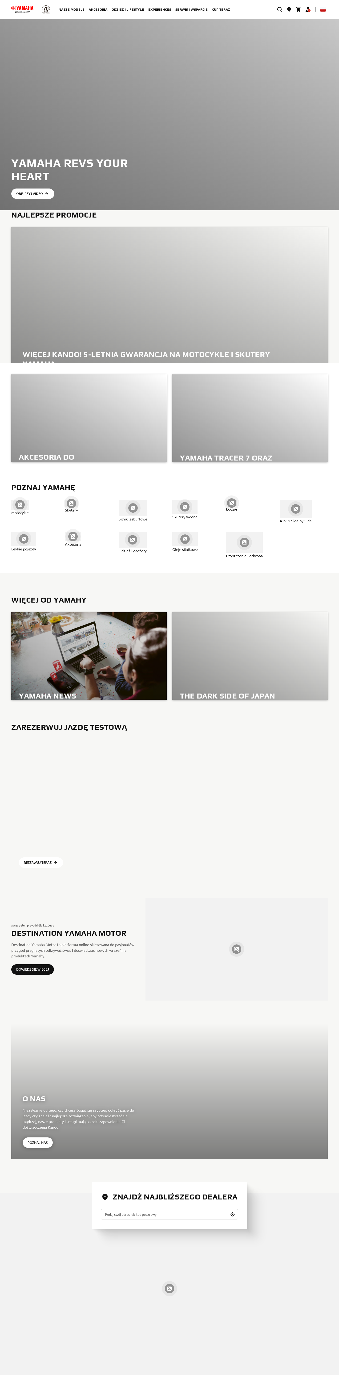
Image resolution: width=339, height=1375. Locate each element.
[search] (279, 9)
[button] (232, 1214)
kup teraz (221, 9)
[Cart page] (298, 9)
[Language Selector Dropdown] (323, 9)
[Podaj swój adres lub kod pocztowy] (169, 1214)
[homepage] (22, 9)
